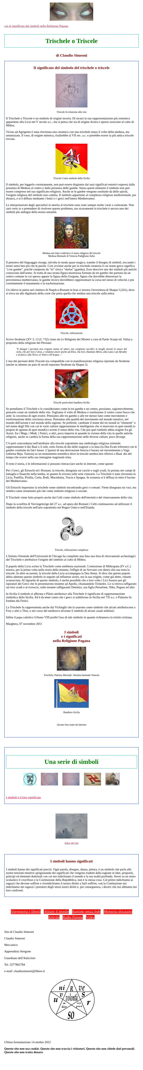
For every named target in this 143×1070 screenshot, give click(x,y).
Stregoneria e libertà (26, 911)
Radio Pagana (73, 917)
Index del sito (71, 843)
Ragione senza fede (86, 911)
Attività (54, 917)
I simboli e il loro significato (23, 797)
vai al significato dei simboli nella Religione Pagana (36, 26)
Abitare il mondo (56, 911)
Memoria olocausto (118, 911)
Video (90, 917)
